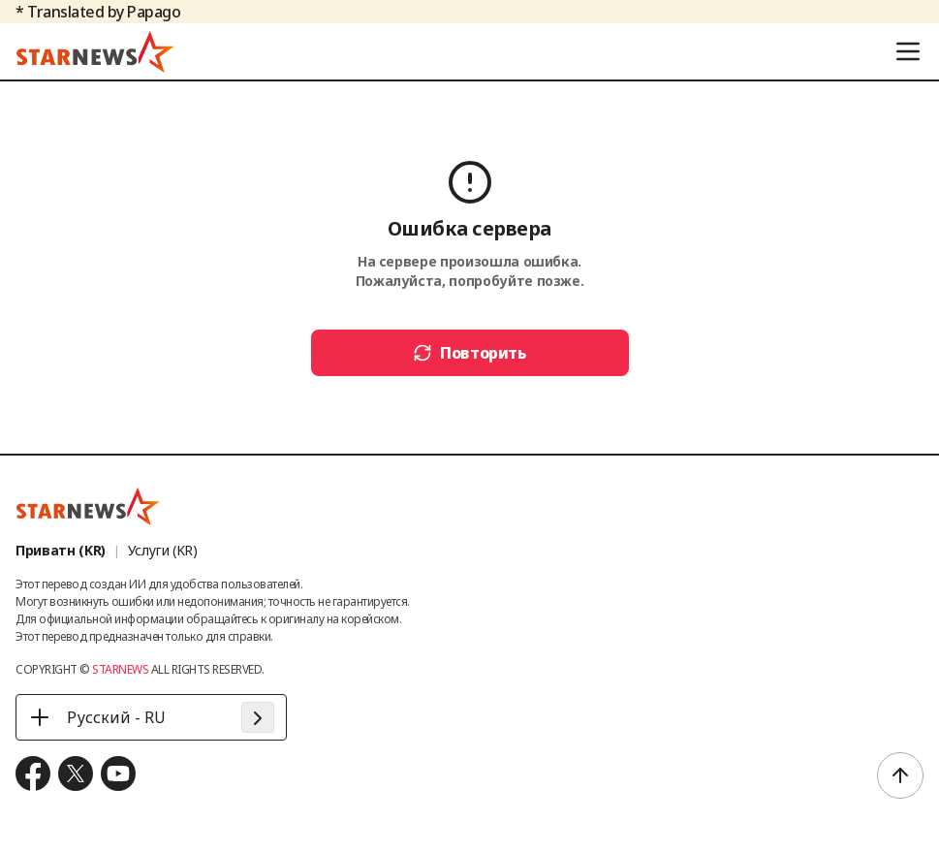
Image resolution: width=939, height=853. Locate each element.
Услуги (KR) (163, 550)
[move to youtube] (118, 773)
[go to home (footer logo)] (88, 506)
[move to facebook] (33, 773)
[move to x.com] (75, 773)
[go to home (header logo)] (95, 51)
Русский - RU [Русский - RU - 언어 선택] (97, 717)
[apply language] (257, 717)
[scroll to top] (900, 775)
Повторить (469, 352)
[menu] (907, 51)
